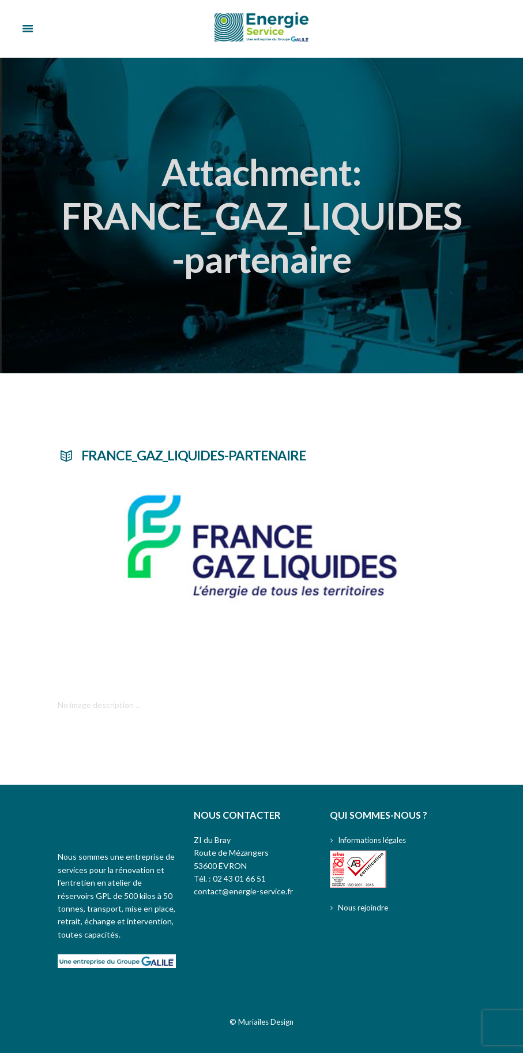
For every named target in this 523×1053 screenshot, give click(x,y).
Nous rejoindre (364, 907)
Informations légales (375, 840)
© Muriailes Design (262, 1021)
